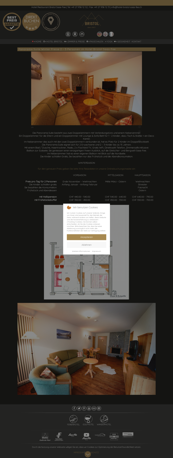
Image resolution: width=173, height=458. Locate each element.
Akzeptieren (86, 237)
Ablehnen (86, 244)
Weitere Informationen (81, 251)
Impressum (96, 251)
